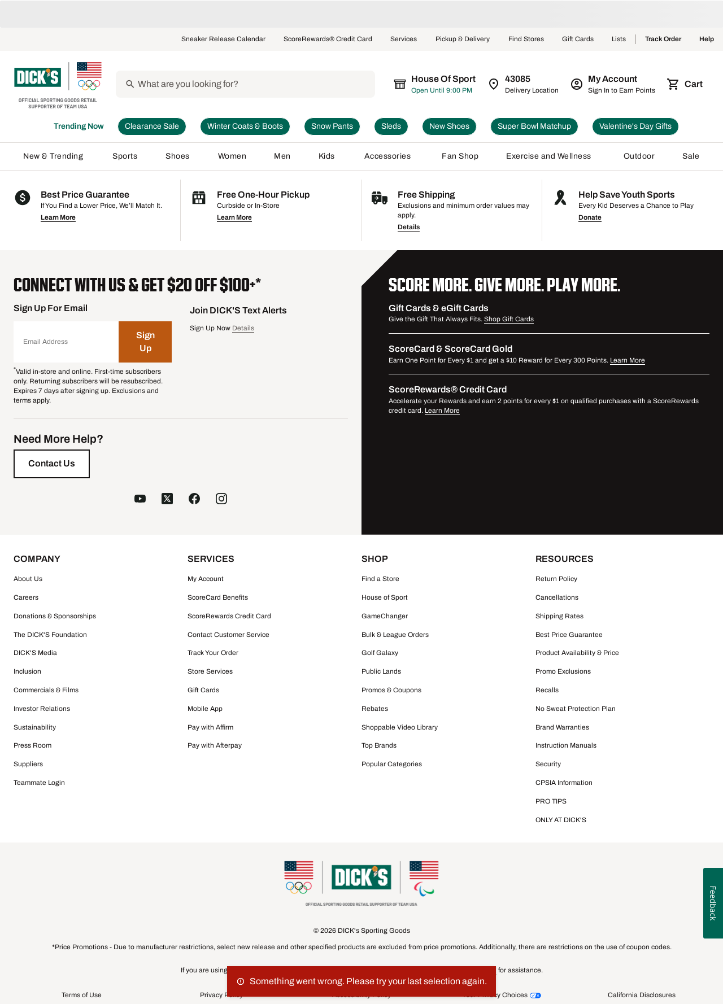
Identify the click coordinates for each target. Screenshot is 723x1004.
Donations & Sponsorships (55, 616)
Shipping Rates (559, 616)
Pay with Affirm (210, 727)
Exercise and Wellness (551, 156)
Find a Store (380, 579)
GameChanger (385, 616)
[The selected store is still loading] (442, 84)
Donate (590, 217)
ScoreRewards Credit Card (229, 616)
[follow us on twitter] (167, 500)
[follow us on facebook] (194, 500)
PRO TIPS (551, 801)
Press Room (32, 745)
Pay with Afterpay (215, 745)
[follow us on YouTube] (140, 500)
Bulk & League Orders (395, 635)
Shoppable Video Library (400, 727)
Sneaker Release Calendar (223, 39)
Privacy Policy (221, 995)
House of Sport (385, 597)
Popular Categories (392, 764)
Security (548, 764)
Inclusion (27, 671)
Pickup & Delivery (462, 39)
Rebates (375, 709)
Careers (26, 597)
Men (282, 156)
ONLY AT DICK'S (560, 820)
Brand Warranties (562, 727)
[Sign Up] (145, 342)
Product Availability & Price (577, 653)
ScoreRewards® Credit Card (328, 39)
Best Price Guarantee (569, 635)
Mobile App (205, 709)
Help (706, 39)
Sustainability (35, 727)
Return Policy (556, 579)
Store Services (210, 671)
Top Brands (379, 745)
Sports (125, 156)
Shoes (177, 156)
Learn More (58, 217)
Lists (619, 39)
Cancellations (556, 597)
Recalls (547, 690)
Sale (691, 156)
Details (409, 227)
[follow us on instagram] (221, 500)
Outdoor (639, 156)
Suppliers (28, 764)
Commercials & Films (46, 690)
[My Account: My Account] (613, 84)
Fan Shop (460, 156)
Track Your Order (213, 653)
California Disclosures (642, 995)
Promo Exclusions (563, 671)
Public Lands (381, 671)
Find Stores (526, 39)
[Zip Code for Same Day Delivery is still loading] (523, 84)
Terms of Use (82, 995)
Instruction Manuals (565, 745)
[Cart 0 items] (685, 84)
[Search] (263, 84)
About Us (28, 579)
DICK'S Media (35, 653)
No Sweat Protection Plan (575, 709)
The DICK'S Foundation (50, 635)
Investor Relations (42, 709)
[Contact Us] (52, 463)
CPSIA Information (564, 783)
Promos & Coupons (391, 690)
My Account (206, 579)
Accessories (389, 156)
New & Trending (54, 156)
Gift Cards (578, 39)
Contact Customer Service (228, 635)
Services (403, 39)
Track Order (663, 39)
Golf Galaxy (380, 653)
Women (232, 156)
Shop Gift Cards (509, 319)
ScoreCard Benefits (218, 597)
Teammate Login (39, 783)
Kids (328, 156)
